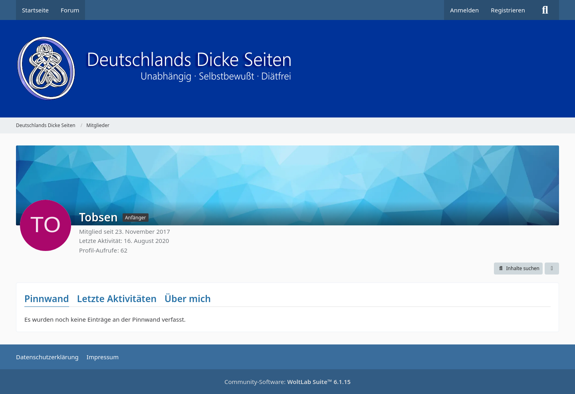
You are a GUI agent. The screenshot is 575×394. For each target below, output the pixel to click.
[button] (518, 269)
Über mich (188, 298)
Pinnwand (46, 298)
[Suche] (545, 10)
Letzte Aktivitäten (117, 298)
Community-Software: (287, 382)
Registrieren (508, 10)
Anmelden (464, 10)
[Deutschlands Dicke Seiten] (287, 68)
